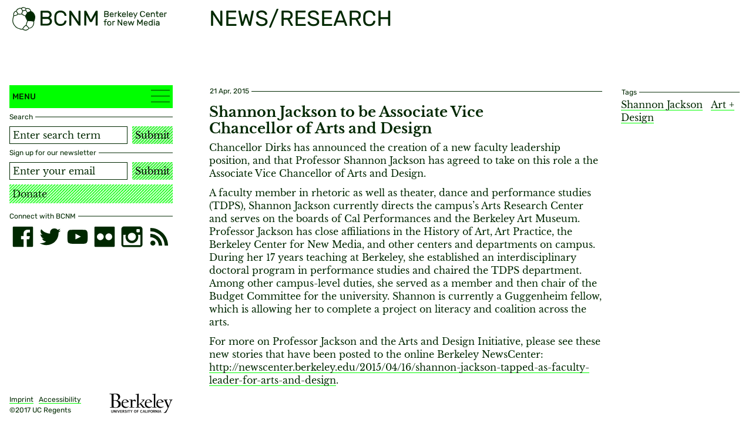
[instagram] (131, 236)
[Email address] (68, 171)
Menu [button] (91, 96)
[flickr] (104, 236)
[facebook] (22, 236)
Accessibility (60, 399)
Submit (152, 135)
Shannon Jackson (662, 104)
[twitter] (49, 236)
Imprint (21, 399)
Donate (29, 194)
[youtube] (77, 236)
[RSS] (159, 236)
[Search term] (68, 135)
